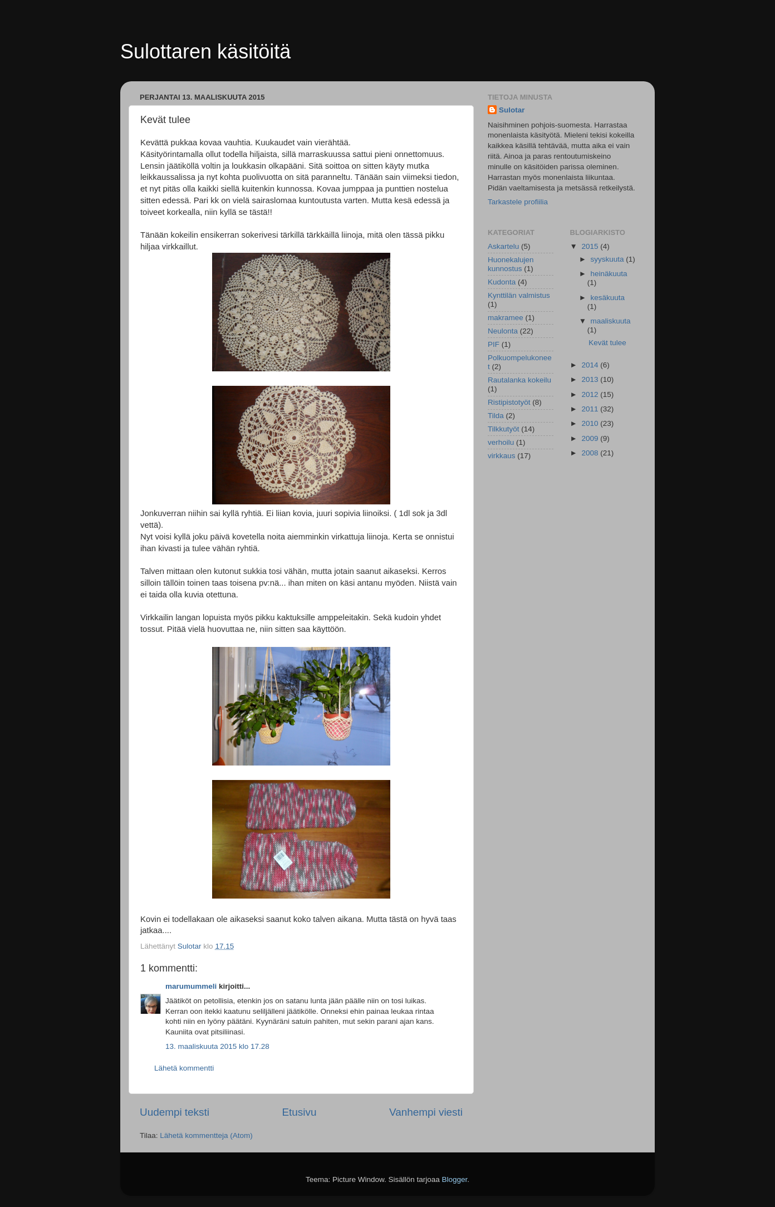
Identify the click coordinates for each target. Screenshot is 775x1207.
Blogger (455, 1179)
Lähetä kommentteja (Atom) (206, 1135)
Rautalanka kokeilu (519, 380)
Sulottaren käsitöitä (205, 51)
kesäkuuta (608, 297)
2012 (590, 394)
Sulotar (512, 110)
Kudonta (502, 282)
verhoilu (501, 442)
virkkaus (502, 456)
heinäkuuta (609, 273)
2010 (590, 423)
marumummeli (191, 986)
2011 (590, 409)
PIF (493, 344)
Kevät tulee (607, 342)
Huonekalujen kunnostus (511, 264)
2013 (590, 379)
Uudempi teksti (174, 1112)
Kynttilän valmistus (519, 295)
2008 (590, 453)
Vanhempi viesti (426, 1112)
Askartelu (503, 246)
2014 (590, 365)
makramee (505, 317)
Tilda (496, 415)
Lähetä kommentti (184, 1068)
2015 (590, 246)
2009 (590, 438)
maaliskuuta (611, 321)
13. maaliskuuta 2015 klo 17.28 (217, 1046)
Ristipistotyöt (509, 402)
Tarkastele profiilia (518, 202)
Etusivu (299, 1112)
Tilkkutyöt (503, 429)
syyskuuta (608, 259)
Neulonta (503, 331)
